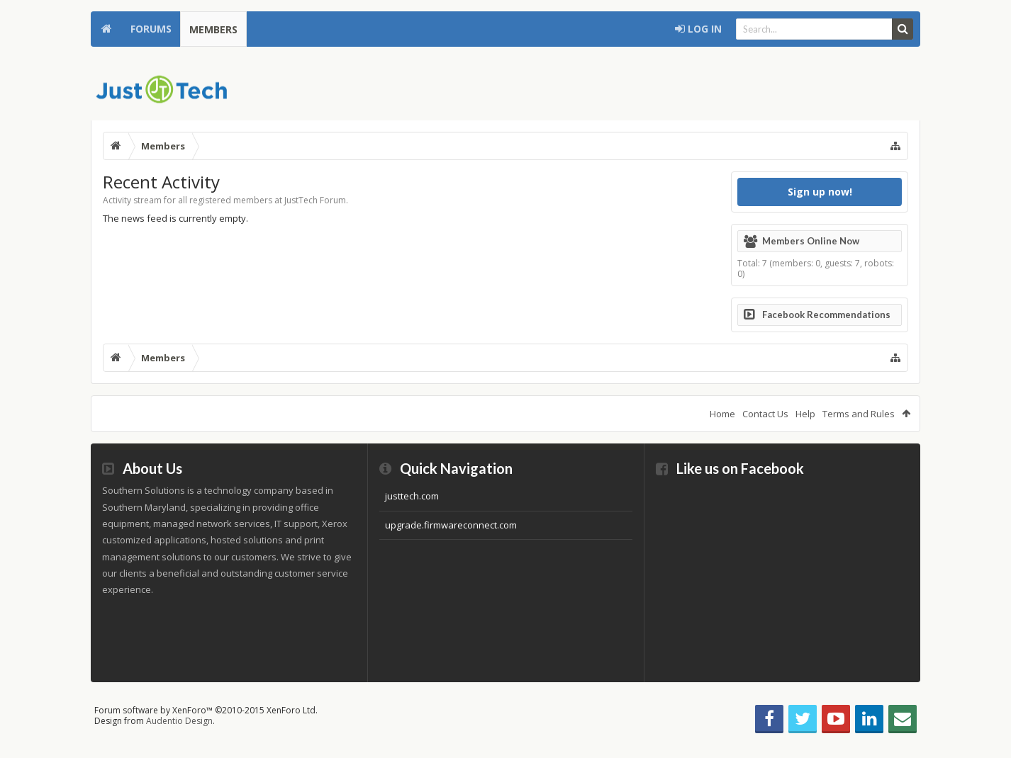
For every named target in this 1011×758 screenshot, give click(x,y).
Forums (151, 28)
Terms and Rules (858, 413)
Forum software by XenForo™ (206, 710)
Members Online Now (810, 241)
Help (805, 413)
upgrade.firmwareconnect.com (451, 525)
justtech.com (412, 496)
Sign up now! (820, 191)
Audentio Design (179, 721)
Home (106, 29)
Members (213, 29)
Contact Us (765, 413)
